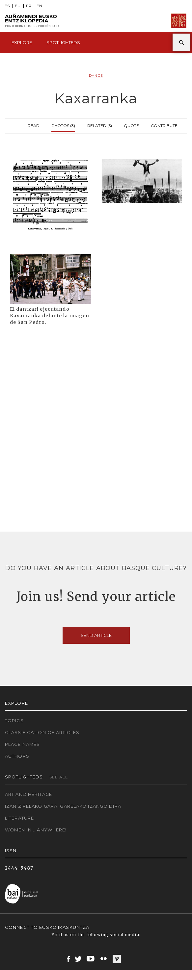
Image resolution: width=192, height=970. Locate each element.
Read (34, 125)
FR (29, 6)
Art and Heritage (28, 794)
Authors (17, 756)
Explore (22, 42)
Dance (96, 75)
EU (18, 6)
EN (39, 6)
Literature (19, 818)
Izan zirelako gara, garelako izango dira (63, 806)
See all (58, 776)
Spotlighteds (63, 42)
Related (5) (99, 125)
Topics (14, 720)
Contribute (164, 125)
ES (7, 6)
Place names (22, 744)
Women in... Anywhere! (36, 829)
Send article (96, 635)
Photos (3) (63, 125)
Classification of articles (42, 732)
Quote (131, 125)
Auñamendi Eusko (32, 21)
